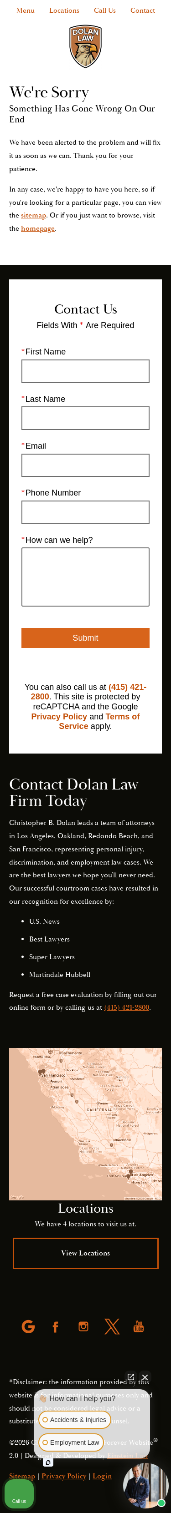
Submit (85, 638)
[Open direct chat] (130, 1377)
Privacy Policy (59, 716)
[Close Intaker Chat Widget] (145, 1377)
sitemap (33, 215)
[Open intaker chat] (48, 1462)
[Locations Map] (85, 1124)
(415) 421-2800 (126, 1007)
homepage (38, 228)
